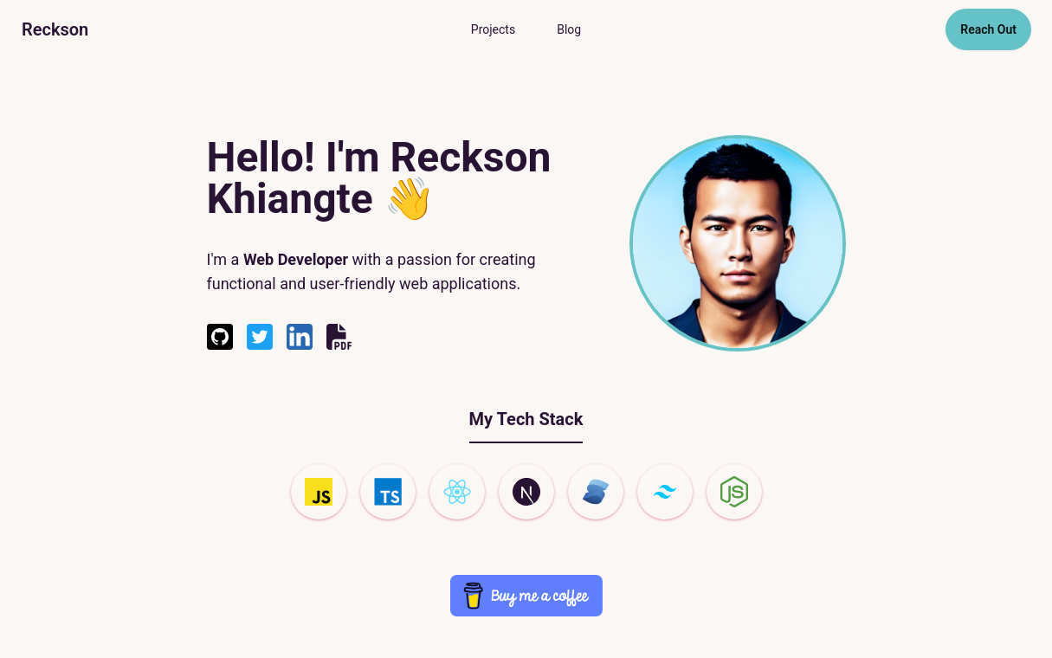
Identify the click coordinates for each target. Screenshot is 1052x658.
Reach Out (988, 29)
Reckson (55, 29)
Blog (569, 29)
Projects (493, 29)
